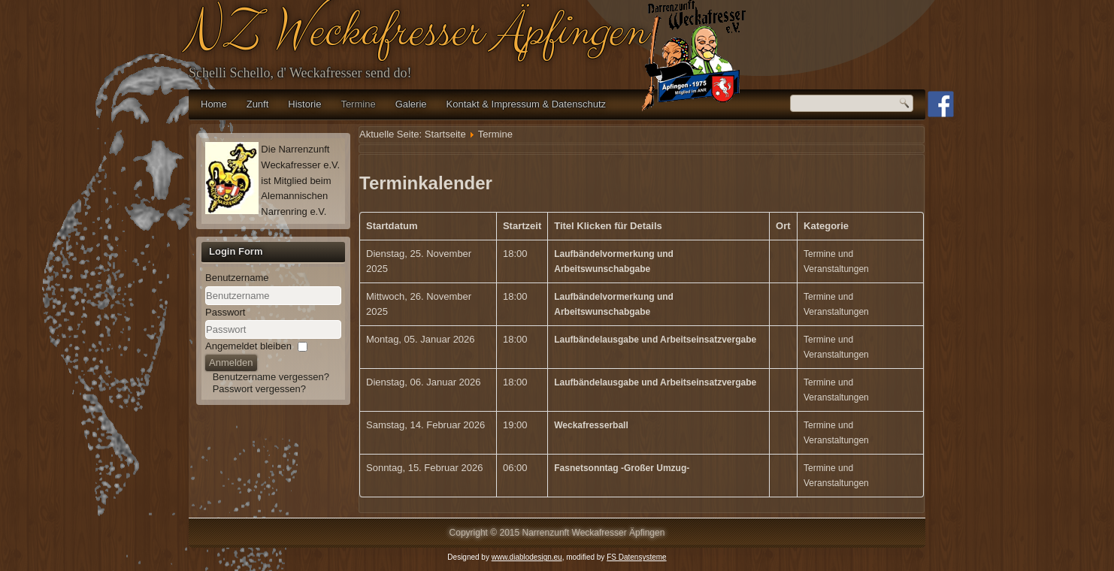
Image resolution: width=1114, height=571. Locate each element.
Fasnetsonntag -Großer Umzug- (621, 468)
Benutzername (237, 277)
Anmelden (231, 362)
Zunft (258, 104)
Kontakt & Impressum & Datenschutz (526, 104)
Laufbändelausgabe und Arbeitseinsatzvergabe (655, 339)
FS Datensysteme (636, 557)
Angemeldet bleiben (248, 346)
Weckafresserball (591, 425)
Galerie (411, 104)
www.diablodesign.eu (527, 557)
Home (214, 104)
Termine (358, 104)
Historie (304, 104)
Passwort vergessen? (259, 388)
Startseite (445, 134)
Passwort (225, 312)
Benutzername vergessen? (271, 376)
